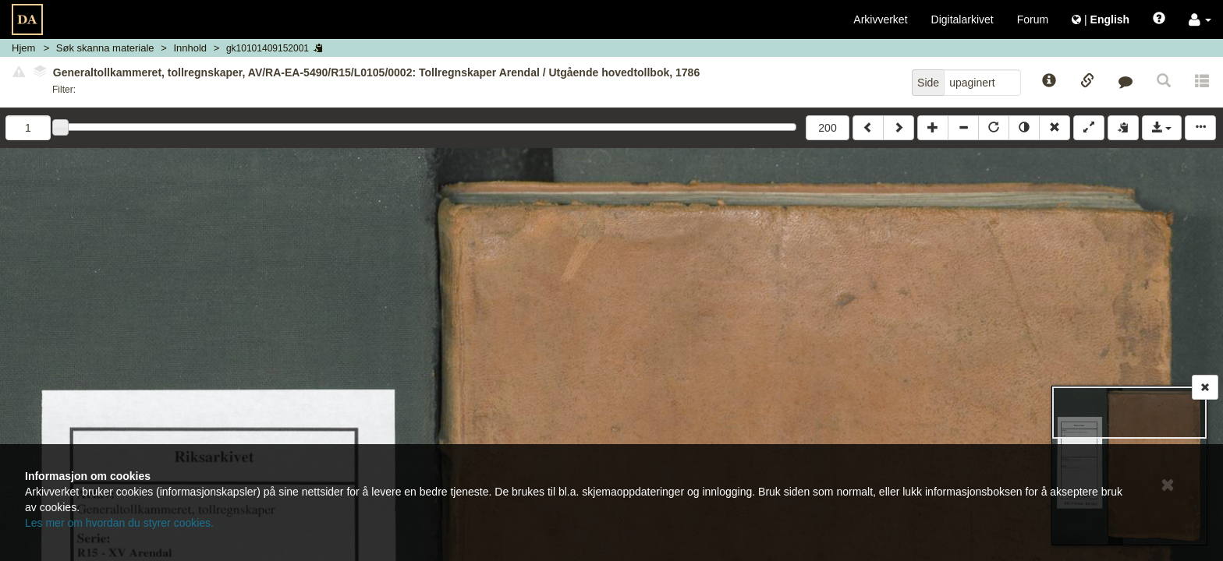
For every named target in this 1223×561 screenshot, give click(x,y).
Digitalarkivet (962, 19)
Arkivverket (880, 19)
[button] (1200, 19)
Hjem (23, 48)
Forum (1032, 19)
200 (827, 128)
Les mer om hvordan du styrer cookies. (119, 523)
